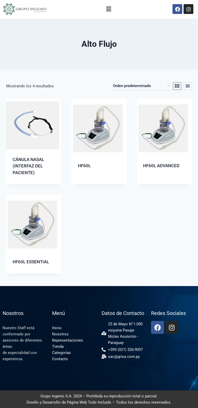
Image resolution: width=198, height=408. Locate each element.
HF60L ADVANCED (161, 165)
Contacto (60, 359)
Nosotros (60, 334)
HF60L (84, 165)
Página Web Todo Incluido (89, 402)
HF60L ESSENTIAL (31, 261)
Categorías (61, 352)
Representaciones (67, 340)
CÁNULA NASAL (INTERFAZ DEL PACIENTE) (28, 166)
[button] (108, 9)
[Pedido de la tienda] (141, 86)
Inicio (57, 328)
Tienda (58, 346)
